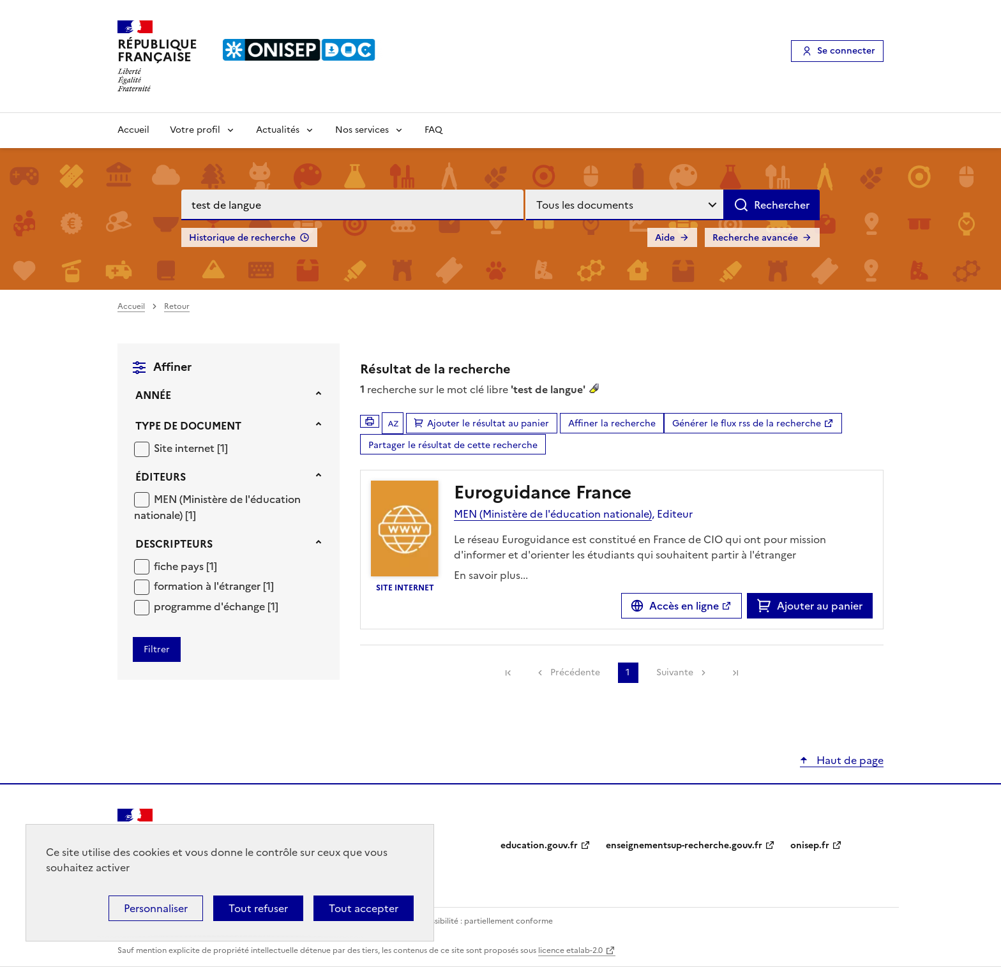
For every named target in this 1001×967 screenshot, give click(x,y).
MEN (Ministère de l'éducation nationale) (553, 513)
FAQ (433, 130)
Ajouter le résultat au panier (488, 423)
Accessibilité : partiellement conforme (482, 921)
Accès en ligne (684, 605)
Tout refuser (258, 908)
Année (153, 395)
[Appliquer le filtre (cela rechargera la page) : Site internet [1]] (191, 447)
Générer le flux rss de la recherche (746, 423)
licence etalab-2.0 (570, 950)
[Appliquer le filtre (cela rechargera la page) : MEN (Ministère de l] (217, 507)
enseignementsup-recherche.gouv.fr (684, 845)
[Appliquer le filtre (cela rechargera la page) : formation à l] (214, 585)
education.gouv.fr (539, 845)
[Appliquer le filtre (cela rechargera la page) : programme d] (216, 606)
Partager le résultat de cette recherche (453, 445)
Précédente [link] (575, 672)
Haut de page (849, 760)
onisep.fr (809, 845)
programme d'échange (210, 606)
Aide (665, 237)
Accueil (133, 130)
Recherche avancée (755, 237)
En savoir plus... (491, 575)
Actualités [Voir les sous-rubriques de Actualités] (277, 130)
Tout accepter (363, 908)
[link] (508, 673)
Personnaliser (156, 908)
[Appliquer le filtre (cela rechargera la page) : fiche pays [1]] (185, 565)
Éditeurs (160, 476)
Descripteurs (174, 543)
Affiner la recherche (612, 423)
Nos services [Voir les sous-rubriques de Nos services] (362, 130)
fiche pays (180, 566)
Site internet (185, 448)
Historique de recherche (242, 237)
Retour (177, 306)
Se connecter (846, 50)
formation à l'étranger (208, 586)
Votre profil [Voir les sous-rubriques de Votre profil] (195, 130)
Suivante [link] (674, 672)
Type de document (188, 425)
